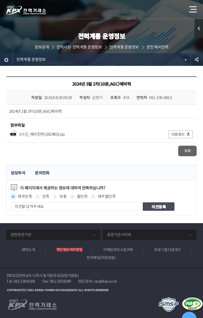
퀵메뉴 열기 (199, 28)
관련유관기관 (21, 234)
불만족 (82, 196)
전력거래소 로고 (26, 10)
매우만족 (25, 196)
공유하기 (196, 59)
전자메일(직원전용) (101, 257)
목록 (187, 151)
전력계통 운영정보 (124, 47)
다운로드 (181, 134)
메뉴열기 (192, 7)
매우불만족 (107, 196)
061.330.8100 (24, 281)
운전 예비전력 (157, 47)
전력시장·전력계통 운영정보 (79, 47)
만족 (45, 196)
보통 (63, 196)
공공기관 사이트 (119, 234)
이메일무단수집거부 (118, 249)
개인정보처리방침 (69, 249)
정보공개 (42, 47)
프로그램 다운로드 (167, 249)
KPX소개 (28, 249)
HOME (6, 59)
